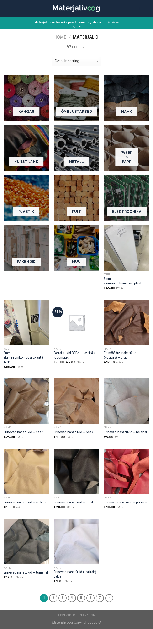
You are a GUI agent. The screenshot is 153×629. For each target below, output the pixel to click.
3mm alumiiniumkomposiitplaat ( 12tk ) (23, 358)
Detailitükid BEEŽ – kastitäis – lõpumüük (76, 355)
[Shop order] (76, 61)
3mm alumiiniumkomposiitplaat (123, 281)
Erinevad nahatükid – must (73, 503)
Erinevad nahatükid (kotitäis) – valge (76, 574)
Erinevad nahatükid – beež (23, 432)
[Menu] (146, 8)
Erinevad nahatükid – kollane (25, 503)
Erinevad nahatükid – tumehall (26, 573)
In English (87, 615)
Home (60, 37)
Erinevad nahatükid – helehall (126, 432)
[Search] (138, 8)
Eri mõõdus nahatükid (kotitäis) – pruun (120, 355)
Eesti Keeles (67, 615)
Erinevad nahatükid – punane (125, 503)
